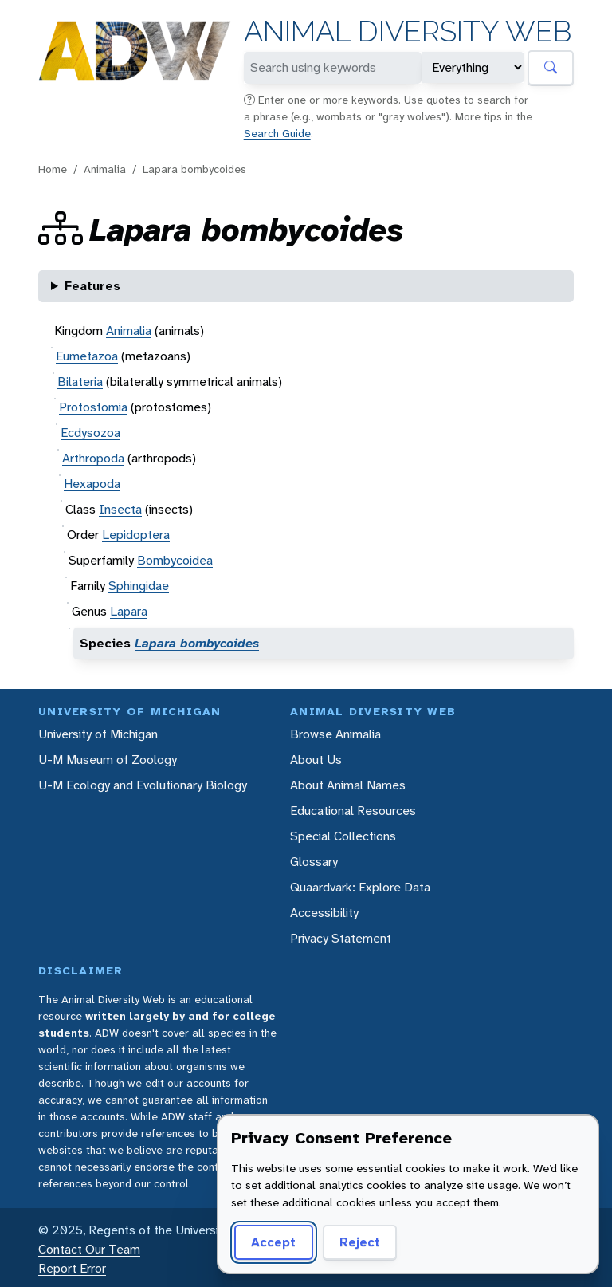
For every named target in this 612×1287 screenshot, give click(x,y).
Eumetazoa (87, 356)
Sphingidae (138, 585)
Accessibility (324, 912)
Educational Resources (353, 810)
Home (52, 169)
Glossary (314, 861)
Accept (273, 1242)
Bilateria (80, 381)
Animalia (105, 169)
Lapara (128, 611)
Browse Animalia (335, 734)
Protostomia (93, 407)
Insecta (120, 509)
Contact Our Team (89, 1249)
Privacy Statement (340, 938)
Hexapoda (92, 483)
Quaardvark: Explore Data (360, 887)
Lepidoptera (136, 534)
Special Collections (343, 836)
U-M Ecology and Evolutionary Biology (142, 785)
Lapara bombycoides (194, 169)
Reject (359, 1242)
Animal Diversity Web (407, 31)
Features (92, 285)
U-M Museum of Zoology (107, 759)
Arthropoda (93, 458)
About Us (316, 759)
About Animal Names (348, 785)
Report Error (72, 1268)
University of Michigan (98, 734)
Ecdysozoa (90, 432)
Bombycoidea (175, 560)
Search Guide (277, 133)
